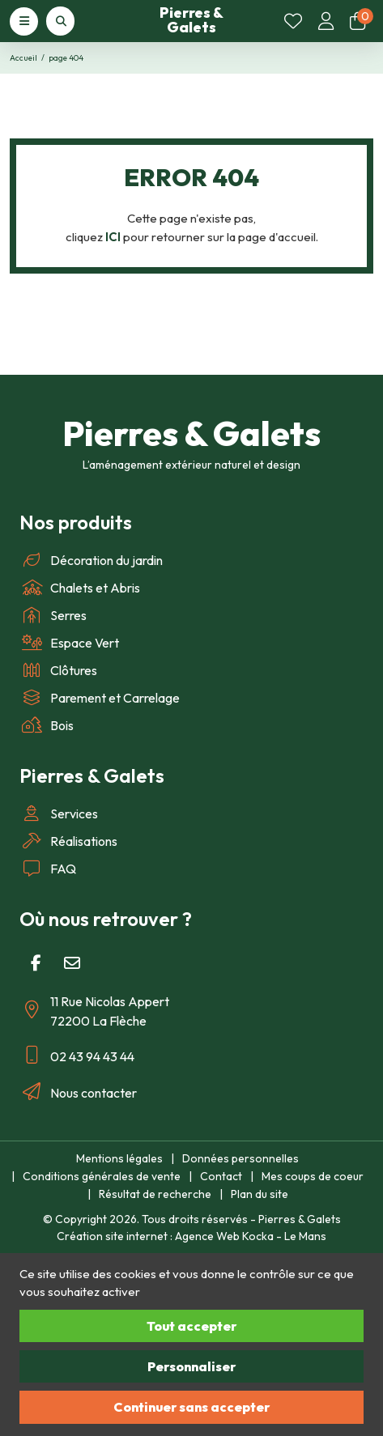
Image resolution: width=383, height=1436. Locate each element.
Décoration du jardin (91, 560)
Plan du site (259, 1194)
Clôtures (58, 670)
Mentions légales (119, 1158)
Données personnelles (240, 1158)
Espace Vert (69, 643)
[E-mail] (72, 963)
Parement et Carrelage (99, 698)
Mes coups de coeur (313, 1176)
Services (58, 813)
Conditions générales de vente (102, 1176)
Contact (221, 1176)
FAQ (47, 868)
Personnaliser (191, 1366)
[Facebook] (35, 963)
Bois (46, 725)
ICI (113, 236)
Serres (53, 615)
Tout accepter (191, 1326)
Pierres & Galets (191, 19)
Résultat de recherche (155, 1194)
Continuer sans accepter (191, 1407)
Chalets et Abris (79, 588)
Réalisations (68, 841)
